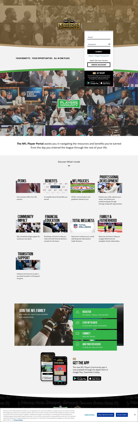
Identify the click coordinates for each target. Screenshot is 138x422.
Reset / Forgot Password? (99, 56)
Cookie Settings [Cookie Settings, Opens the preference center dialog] (89, 415)
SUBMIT (98, 51)
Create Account (98, 65)
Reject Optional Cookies (105, 415)
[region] (69, 415)
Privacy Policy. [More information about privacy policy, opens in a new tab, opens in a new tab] (18, 420)
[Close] (135, 415)
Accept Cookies (122, 415)
